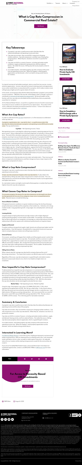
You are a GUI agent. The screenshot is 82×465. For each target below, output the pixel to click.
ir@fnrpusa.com (40, 347)
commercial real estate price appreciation (22, 96)
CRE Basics (47, 13)
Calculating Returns (39, 13)
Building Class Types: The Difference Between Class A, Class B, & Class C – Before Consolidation (69, 148)
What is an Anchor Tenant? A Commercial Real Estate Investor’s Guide (68, 161)
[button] (24, 358)
